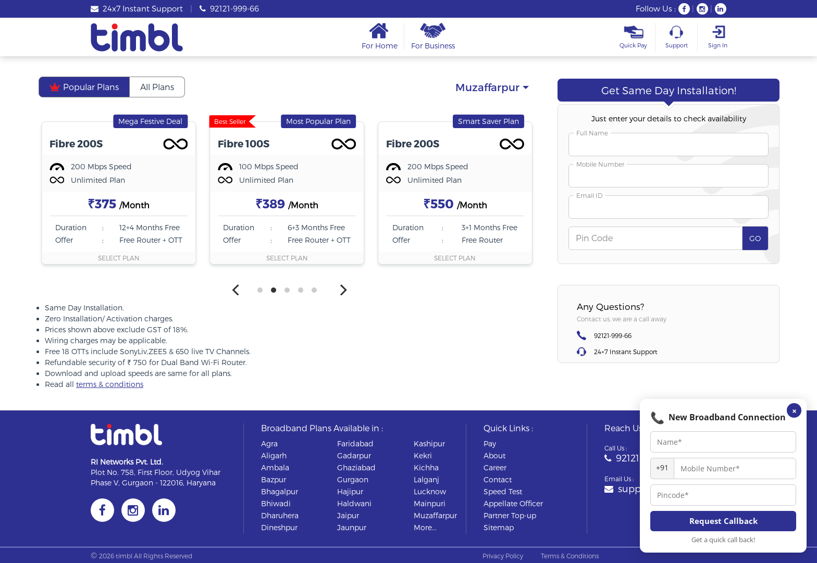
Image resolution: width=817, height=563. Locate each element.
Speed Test (503, 491)
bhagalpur (279, 491)
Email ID (589, 195)
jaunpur (351, 527)
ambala (275, 467)
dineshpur (279, 527)
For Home (380, 36)
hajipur (350, 491)
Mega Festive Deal (150, 121)
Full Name (592, 133)
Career (495, 467)
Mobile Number (600, 164)
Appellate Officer (513, 503)
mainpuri (429, 503)
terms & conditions (109, 384)
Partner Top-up (510, 515)
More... (425, 527)
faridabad (355, 443)
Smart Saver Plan (488, 121)
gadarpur (354, 455)
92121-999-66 (229, 8)
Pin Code (594, 237)
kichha (426, 467)
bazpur (273, 479)
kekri (423, 455)
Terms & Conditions (570, 555)
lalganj (426, 479)
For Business (433, 36)
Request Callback (723, 521)
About (494, 455)
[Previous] (236, 290)
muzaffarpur (435, 515)
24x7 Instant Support (137, 8)
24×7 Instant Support (626, 351)
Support (676, 37)
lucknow (430, 491)
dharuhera (280, 515)
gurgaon (352, 479)
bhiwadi (276, 503)
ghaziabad (356, 467)
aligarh (274, 455)
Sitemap (499, 527)
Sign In (717, 37)
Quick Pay (633, 37)
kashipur (429, 443)
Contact (498, 479)
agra (269, 443)
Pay (490, 443)
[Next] (342, 290)
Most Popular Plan (318, 121)
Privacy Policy (502, 555)
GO (755, 238)
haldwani (354, 503)
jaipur (348, 515)
